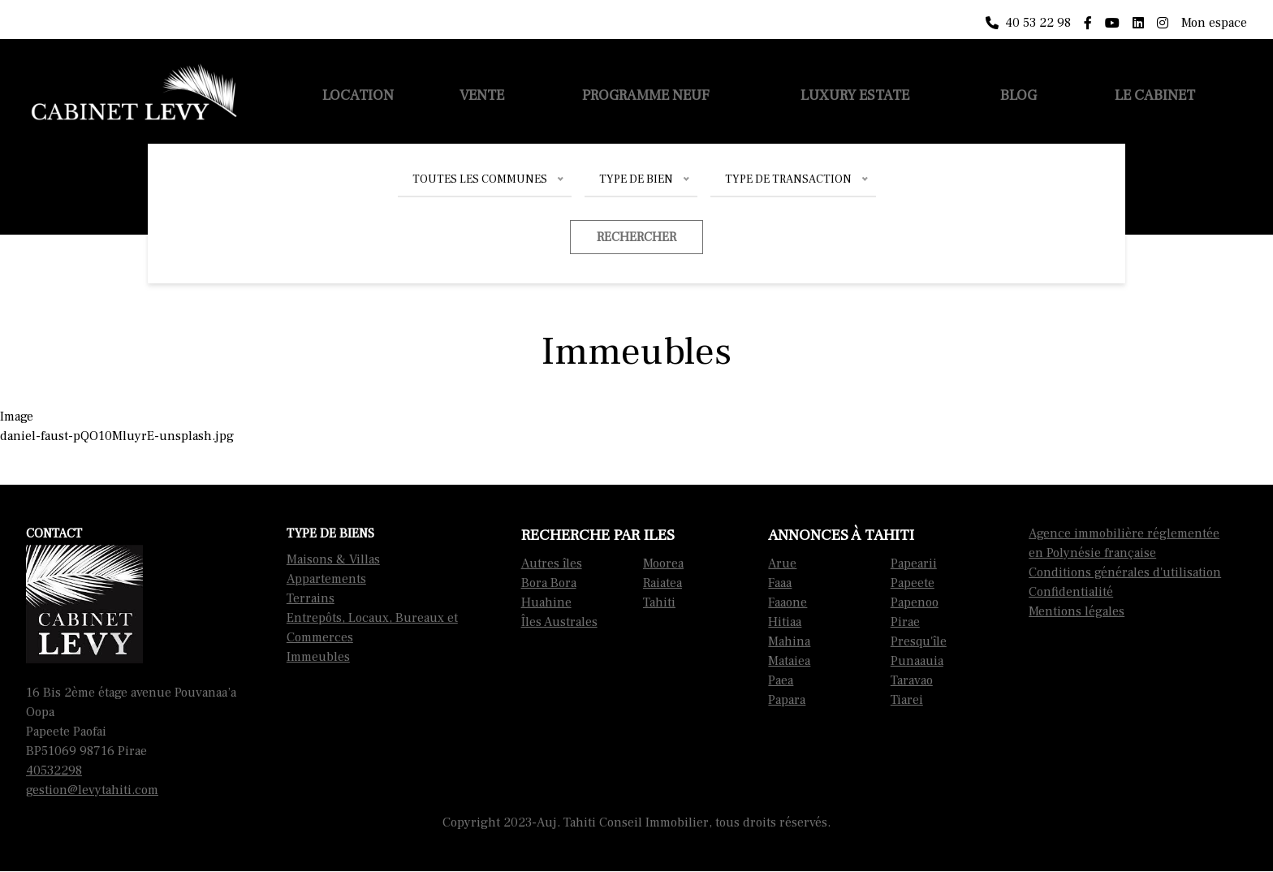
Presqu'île (919, 641)
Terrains (310, 598)
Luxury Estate (854, 95)
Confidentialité (1071, 592)
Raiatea (662, 583)
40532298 (54, 770)
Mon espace (1214, 23)
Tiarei (907, 700)
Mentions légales (1076, 611)
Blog (1018, 95)
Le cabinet (1155, 95)
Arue (782, 563)
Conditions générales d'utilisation (1125, 572)
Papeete (912, 583)
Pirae (905, 622)
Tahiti (659, 602)
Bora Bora (548, 583)
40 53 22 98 (1028, 23)
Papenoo (915, 602)
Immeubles (318, 657)
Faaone (787, 602)
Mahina (789, 641)
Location (358, 95)
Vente (482, 95)
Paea (780, 680)
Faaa (780, 583)
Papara (786, 700)
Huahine (546, 602)
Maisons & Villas (333, 559)
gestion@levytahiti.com (92, 790)
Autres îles (551, 563)
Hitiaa (784, 622)
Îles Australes (559, 622)
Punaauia (917, 661)
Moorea (663, 563)
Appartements (326, 579)
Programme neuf (646, 95)
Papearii (914, 563)
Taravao (912, 680)
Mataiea (789, 661)
